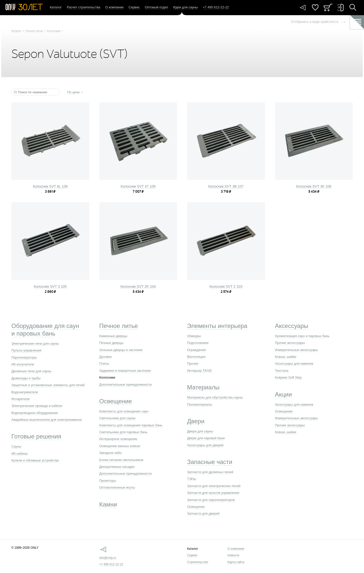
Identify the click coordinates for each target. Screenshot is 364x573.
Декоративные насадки (116, 467)
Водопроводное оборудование (34, 413)
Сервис (134, 7)
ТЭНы (191, 479)
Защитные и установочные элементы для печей (48, 385)
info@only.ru (107, 558)
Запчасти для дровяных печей (210, 472)
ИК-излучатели (22, 364)
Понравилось (315, 7)
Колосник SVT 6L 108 (50, 186)
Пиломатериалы (199, 404)
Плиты (104, 363)
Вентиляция (196, 357)
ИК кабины (19, 453)
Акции (283, 394)
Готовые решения (36, 436)
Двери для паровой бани (206, 438)
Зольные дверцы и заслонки (121, 350)
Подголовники (198, 343)
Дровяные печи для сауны (31, 371)
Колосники (54, 30)
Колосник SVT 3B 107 (226, 186)
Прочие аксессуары (290, 343)
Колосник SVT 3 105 (50, 286)
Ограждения (196, 350)
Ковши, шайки (286, 357)
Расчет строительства (83, 7)
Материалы (203, 387)
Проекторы (107, 480)
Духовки (105, 357)
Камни (108, 504)
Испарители (20, 399)
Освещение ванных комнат (120, 446)
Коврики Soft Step (288, 377)
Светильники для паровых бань (123, 432)
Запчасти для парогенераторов (211, 500)
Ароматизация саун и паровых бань (302, 336)
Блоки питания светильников (121, 460)
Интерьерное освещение (118, 439)
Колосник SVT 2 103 (226, 286)
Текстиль (282, 370)
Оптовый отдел (156, 7)
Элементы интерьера (217, 325)
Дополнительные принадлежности (125, 384)
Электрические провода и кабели (36, 406)
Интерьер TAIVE (199, 370)
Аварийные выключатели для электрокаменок (46, 420)
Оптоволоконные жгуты (117, 487)
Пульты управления (26, 350)
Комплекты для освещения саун (123, 411)
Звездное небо (110, 453)
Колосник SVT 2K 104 (138, 286)
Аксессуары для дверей (205, 445)
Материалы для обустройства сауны (215, 397)
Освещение (115, 401)
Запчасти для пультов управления (213, 493)
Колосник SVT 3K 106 (313, 186)
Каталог (56, 7)
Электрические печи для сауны (35, 343)
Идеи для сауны (185, 7)
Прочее (192, 363)
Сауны (16, 446)
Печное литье (34, 30)
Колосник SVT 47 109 (138, 186)
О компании (114, 7)
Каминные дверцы (113, 336)
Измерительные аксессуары (296, 350)
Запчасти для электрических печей (213, 486)
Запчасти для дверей (203, 513)
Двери (195, 421)
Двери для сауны (200, 431)
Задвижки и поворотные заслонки (125, 370)
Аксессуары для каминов (294, 363)
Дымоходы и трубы (25, 378)
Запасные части (209, 461)
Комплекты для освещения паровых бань (131, 425)
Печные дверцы (111, 343)
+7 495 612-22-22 (111, 564)
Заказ (328, 7)
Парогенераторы (24, 357)
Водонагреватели (24, 392)
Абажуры (194, 336)
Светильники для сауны (117, 418)
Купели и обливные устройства (35, 460)
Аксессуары (291, 325)
